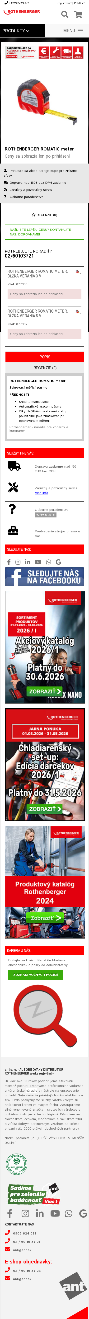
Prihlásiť (79, 3)
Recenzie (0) (44, 215)
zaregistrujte (48, 171)
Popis (45, 357)
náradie (31, 1090)
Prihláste (16, 171)
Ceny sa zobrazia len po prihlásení (37, 156)
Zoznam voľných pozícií (35, 974)
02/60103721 (19, 256)
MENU (73, 31)
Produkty (16, 31)
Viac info (41, 493)
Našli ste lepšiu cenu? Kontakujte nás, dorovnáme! (40, 232)
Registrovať (64, 3)
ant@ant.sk (22, 1250)
